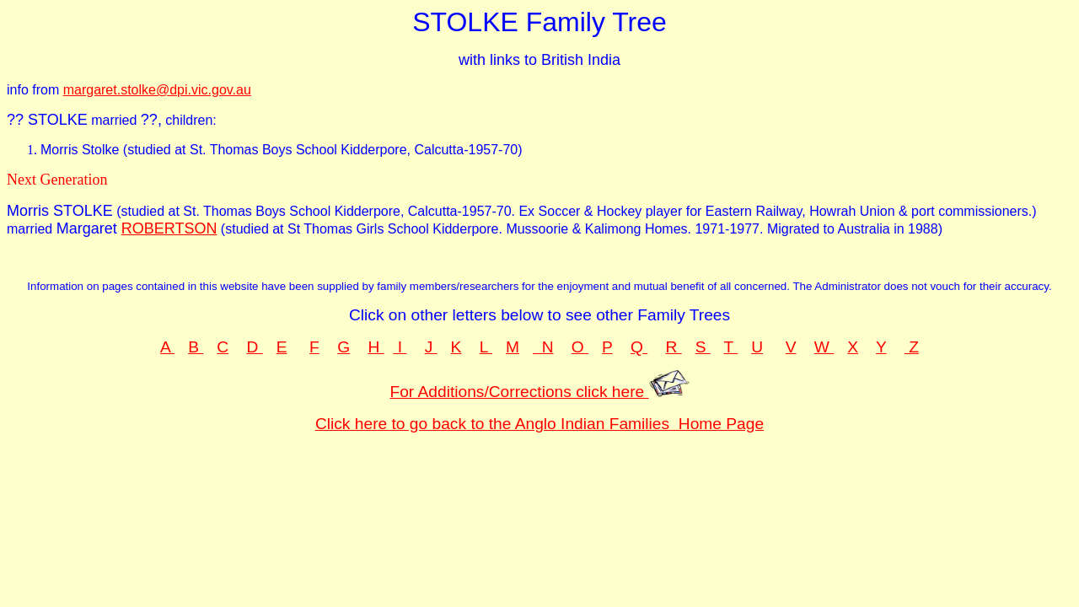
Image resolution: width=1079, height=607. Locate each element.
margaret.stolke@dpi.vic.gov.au (157, 90)
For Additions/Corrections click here (539, 391)
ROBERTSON (169, 228)
